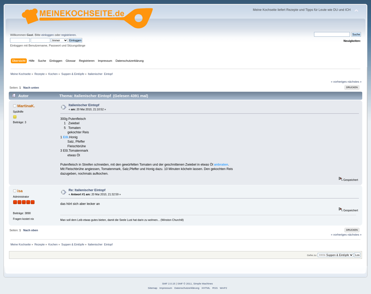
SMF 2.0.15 (168, 283)
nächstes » (354, 81)
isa (20, 191)
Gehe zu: (312, 255)
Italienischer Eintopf (84, 105)
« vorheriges (339, 81)
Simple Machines (203, 283)
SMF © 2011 (185, 283)
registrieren (68, 34)
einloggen (47, 34)
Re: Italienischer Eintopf (87, 190)
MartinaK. (26, 106)
